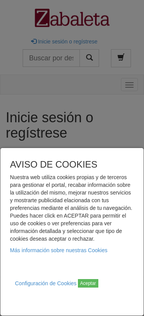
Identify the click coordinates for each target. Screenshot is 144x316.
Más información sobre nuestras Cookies (59, 250)
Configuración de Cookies (45, 283)
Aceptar (88, 283)
